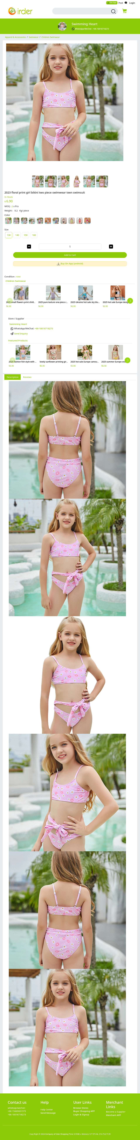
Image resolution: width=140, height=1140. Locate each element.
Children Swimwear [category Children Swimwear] (50, 37)
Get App (111, 2)
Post (120, 2)
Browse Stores (80, 1107)
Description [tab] (12, 377)
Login (132, 2)
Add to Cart (70, 254)
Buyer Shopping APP (84, 1111)
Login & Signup (81, 1114)
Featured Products (18, 340)
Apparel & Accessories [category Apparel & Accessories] (15, 37)
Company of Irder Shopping (57, 1134)
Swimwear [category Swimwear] (34, 37)
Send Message (48, 1112)
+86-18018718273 (44, 328)
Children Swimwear (16, 280)
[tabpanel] (69, 735)
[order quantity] (70, 246)
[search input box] (80, 11)
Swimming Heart (84, 24)
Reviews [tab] (27, 377)
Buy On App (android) (70, 263)
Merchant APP (113, 1115)
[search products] (113, 11)
